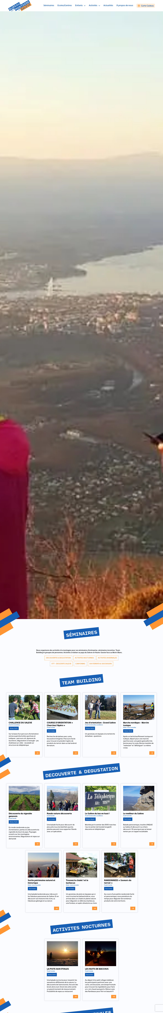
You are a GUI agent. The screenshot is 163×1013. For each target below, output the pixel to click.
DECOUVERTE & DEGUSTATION (58, 658)
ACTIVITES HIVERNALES (107, 658)
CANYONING (80, 664)
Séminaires (48, 6)
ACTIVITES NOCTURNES (84, 658)
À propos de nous (124, 6)
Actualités (108, 6)
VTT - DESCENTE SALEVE (61, 664)
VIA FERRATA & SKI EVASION (100, 664)
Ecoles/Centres (65, 6)
